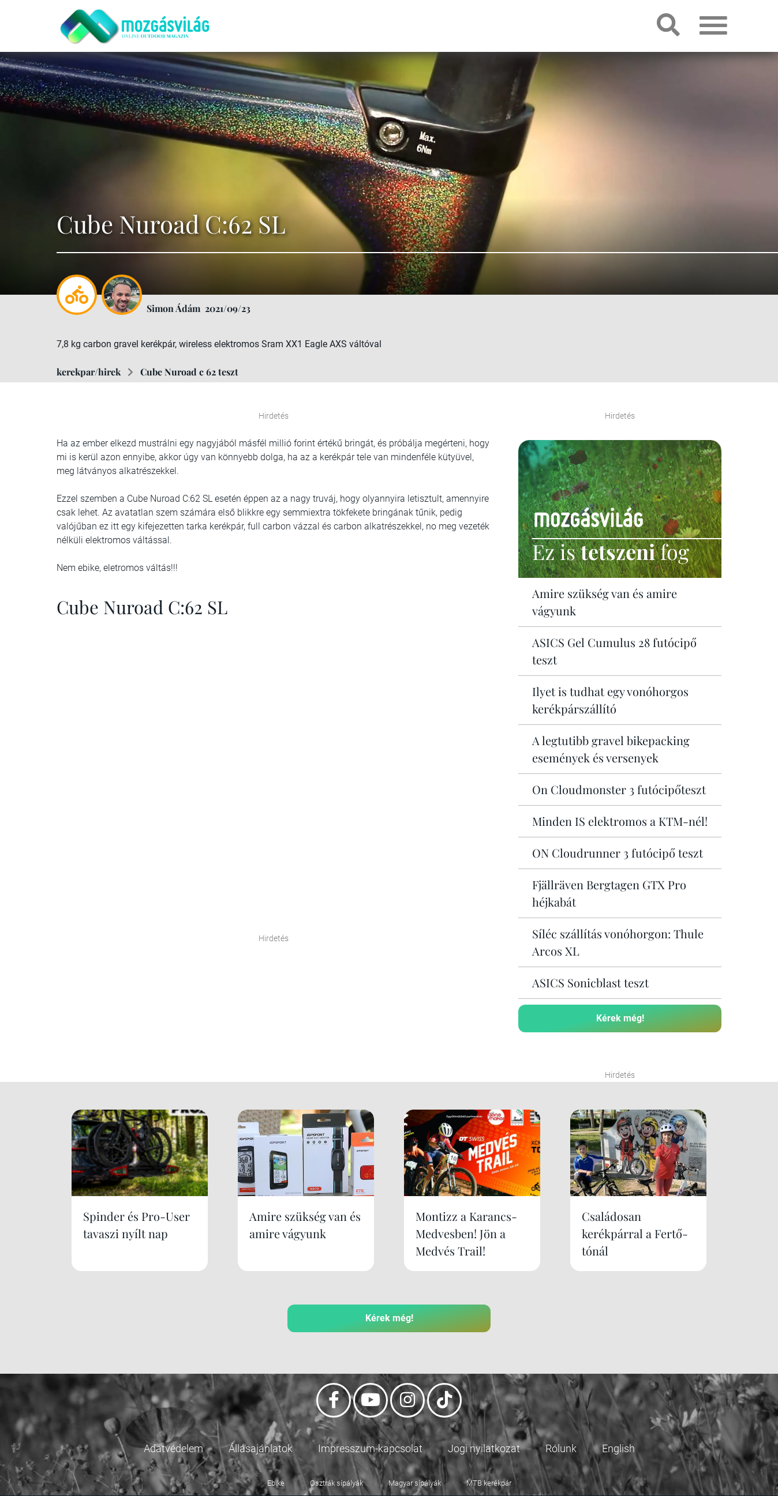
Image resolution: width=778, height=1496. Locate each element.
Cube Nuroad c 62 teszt (189, 372)
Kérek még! (620, 1018)
